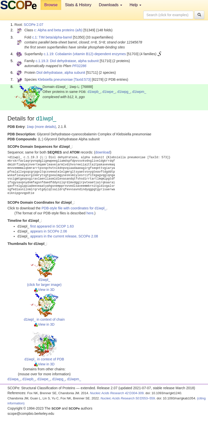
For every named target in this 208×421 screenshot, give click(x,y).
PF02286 (79, 66)
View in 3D (44, 290)
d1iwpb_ (94, 92)
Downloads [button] (110, 5)
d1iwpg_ (123, 92)
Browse (50, 5)
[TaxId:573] (82, 79)
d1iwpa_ (13, 379)
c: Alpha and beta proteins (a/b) (58, 30)
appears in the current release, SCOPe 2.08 (64, 236)
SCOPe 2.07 (33, 25)
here (89, 213)
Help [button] (135, 5)
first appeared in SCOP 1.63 (52, 226)
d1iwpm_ (139, 92)
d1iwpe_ (109, 92)
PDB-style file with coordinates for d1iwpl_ (74, 208)
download (102, 152)
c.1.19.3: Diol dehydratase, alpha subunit (67, 61)
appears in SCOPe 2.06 (48, 231)
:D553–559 (128, 398)
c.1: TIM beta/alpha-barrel (52, 37)
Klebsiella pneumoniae (55, 79)
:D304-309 (117, 393)
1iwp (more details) (41, 127)
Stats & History (78, 5)
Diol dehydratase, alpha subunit (60, 73)
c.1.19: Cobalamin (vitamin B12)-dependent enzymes (85, 54)
